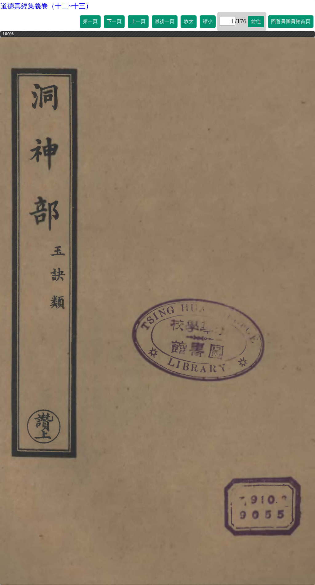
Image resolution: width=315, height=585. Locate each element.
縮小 (208, 21)
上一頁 (138, 21)
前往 (256, 21)
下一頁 (114, 21)
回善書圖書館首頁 (290, 21)
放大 (188, 21)
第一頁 (90, 21)
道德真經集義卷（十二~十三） (46, 6)
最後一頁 (164, 21)
